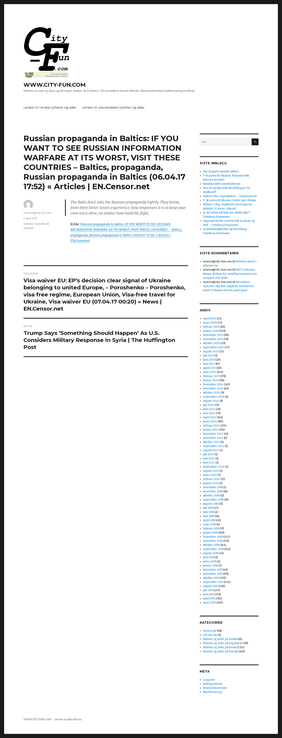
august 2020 (211, 471)
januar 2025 (210, 380)
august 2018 (210, 553)
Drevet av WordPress (68, 719)
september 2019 (213, 499)
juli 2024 (208, 405)
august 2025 (211, 351)
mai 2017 (208, 594)
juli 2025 (208, 355)
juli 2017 (208, 590)
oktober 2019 (211, 495)
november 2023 (213, 438)
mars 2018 (209, 561)
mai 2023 (209, 462)
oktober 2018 (211, 545)
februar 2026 (211, 326)
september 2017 (213, 582)
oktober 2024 (211, 392)
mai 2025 (209, 363)
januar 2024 (211, 429)
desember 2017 (212, 569)
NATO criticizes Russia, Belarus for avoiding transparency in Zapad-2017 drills (230, 274)
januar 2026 (210, 331)
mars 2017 (209, 602)
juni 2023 (209, 458)
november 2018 (213, 541)
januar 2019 (210, 532)
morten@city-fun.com (38, 212)
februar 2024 (211, 425)
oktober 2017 (211, 578)
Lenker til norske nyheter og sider (50, 107)
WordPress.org (212, 692)
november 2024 (213, 388)
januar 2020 (211, 483)
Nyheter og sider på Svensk (220, 651)
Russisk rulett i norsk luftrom (221, 183)
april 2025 (209, 368)
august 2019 (210, 503)
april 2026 (209, 318)
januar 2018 (210, 565)
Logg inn (209, 679)
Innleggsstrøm (212, 683)
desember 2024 (213, 384)
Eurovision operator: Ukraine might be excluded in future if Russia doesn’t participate (228, 286)
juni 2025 (209, 359)
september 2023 (213, 446)
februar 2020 (211, 479)
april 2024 (209, 417)
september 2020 (213, 466)
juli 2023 (208, 454)
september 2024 (213, 396)
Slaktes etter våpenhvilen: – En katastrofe (230, 196)
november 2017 (212, 573)
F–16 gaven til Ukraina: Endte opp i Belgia (229, 200)
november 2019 (212, 491)
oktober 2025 (211, 343)
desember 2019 (212, 487)
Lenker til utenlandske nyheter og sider (113, 107)
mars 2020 (210, 475)
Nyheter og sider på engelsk (221, 643)
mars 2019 (209, 524)
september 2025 (213, 347)
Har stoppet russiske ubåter (221, 171)
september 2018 (213, 549)
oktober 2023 (211, 442)
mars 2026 (210, 322)
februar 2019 (211, 528)
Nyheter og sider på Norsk (219, 647)
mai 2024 (209, 413)
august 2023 (211, 450)
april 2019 (209, 520)
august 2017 (210, 586)
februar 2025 (211, 376)
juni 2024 (209, 409)
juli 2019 (208, 508)
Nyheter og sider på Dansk (220, 639)
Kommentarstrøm (215, 688)
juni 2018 (208, 557)
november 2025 (213, 339)
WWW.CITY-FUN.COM (55, 84)
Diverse (208, 631)
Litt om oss (210, 635)
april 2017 (209, 598)
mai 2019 (208, 516)
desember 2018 (213, 536)
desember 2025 (213, 335)
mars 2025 (210, 372)
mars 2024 (210, 421)
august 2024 (211, 401)
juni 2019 (208, 512)
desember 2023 (213, 433)
